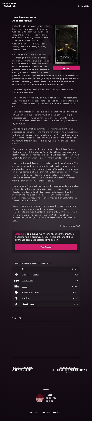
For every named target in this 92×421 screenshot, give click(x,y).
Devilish (28, 21)
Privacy (57, 413)
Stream (66, 68)
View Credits (46, 247)
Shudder (26, 298)
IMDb (24, 286)
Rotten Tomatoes (30, 292)
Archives (51, 398)
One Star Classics (30, 275)
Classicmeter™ (29, 304)
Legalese (46, 413)
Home (49, 395)
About (49, 401)
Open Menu (83, 6)
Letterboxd (21, 233)
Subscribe (35, 413)
